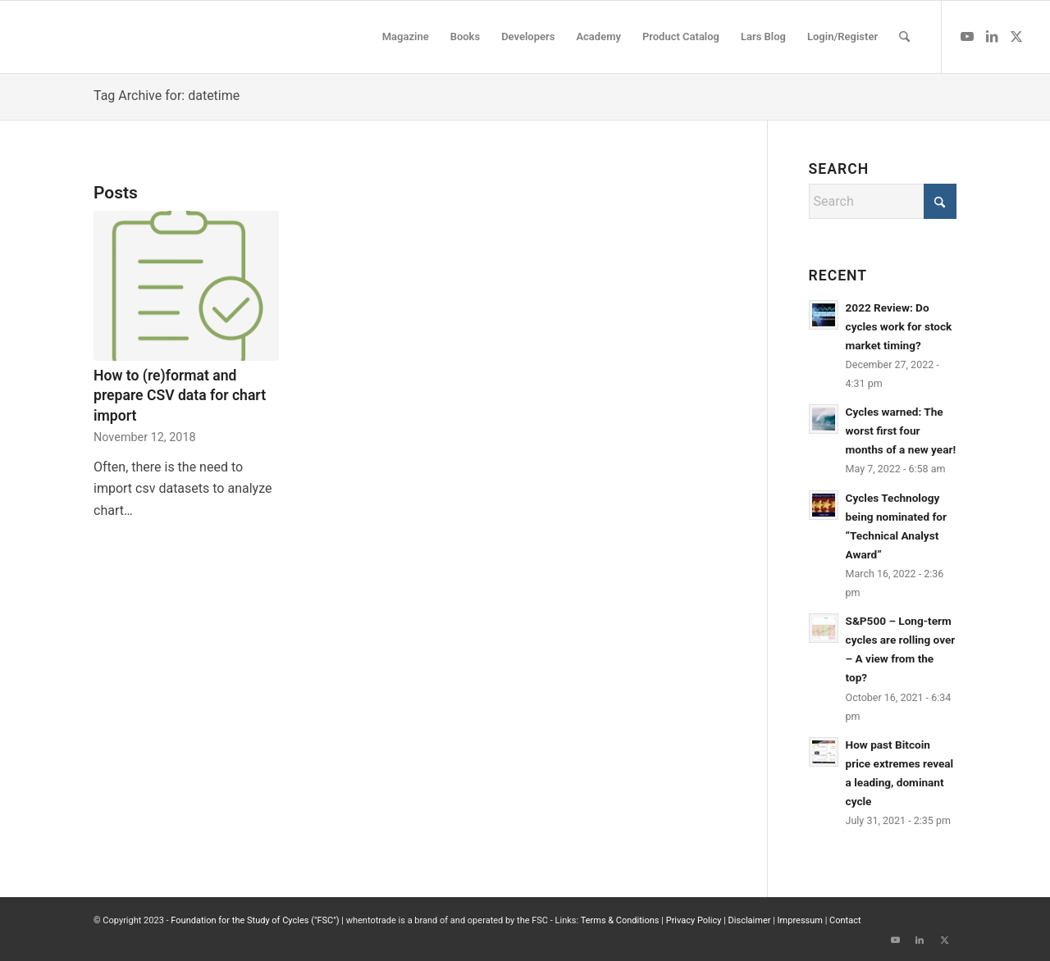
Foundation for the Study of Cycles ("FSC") (255, 920)
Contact (845, 920)
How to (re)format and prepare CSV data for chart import (180, 395)
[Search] (904, 37)
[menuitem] (406, 37)
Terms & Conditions (620, 920)
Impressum (800, 920)
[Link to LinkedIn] (991, 36)
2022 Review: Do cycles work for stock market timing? (899, 326)
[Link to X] (1016, 36)
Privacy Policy (694, 920)
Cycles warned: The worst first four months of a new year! (901, 430)
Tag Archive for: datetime (167, 95)
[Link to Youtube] (967, 36)
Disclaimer (749, 920)
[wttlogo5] (144, 37)
